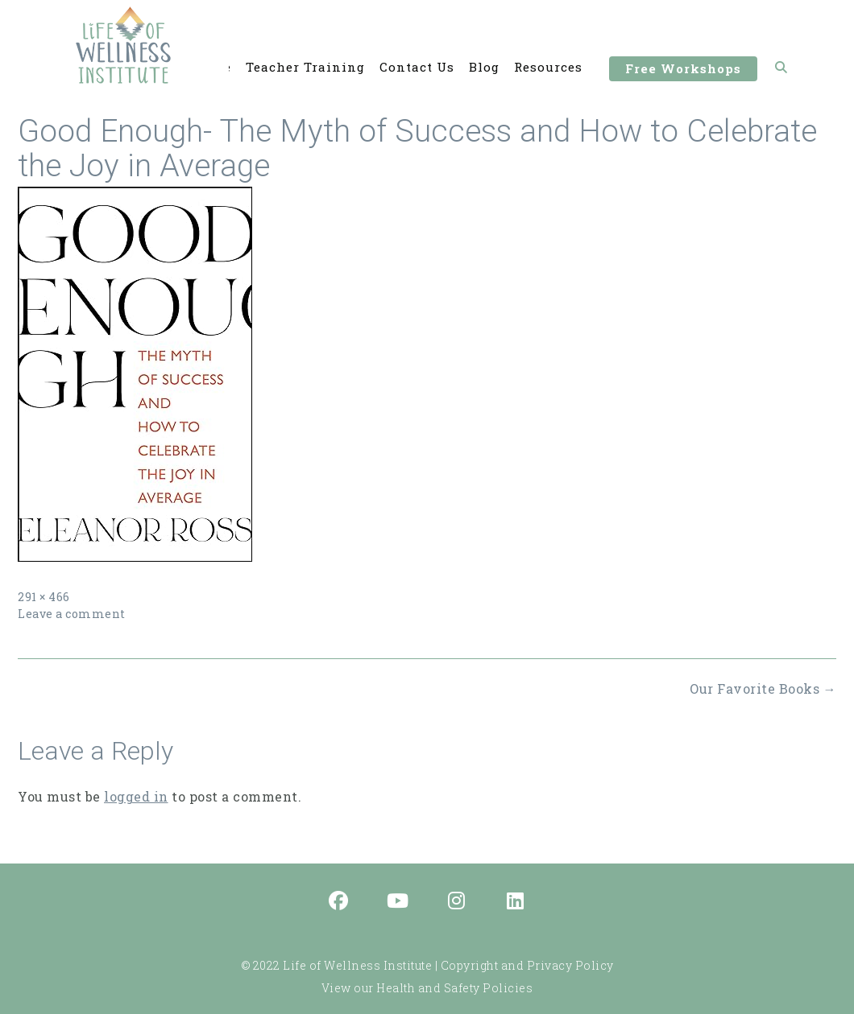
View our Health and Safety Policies (427, 987)
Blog (484, 67)
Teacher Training (305, 67)
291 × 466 (44, 596)
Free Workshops (683, 70)
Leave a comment (72, 613)
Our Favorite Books (763, 688)
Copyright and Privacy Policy (527, 965)
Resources (548, 67)
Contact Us (416, 67)
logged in (136, 796)
